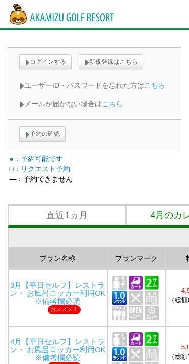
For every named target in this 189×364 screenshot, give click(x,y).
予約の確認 (42, 134)
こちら (154, 85)
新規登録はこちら (111, 61)
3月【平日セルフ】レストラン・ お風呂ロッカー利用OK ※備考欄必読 (61, 293)
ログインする (45, 61)
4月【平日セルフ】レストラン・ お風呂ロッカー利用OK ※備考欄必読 (61, 350)
